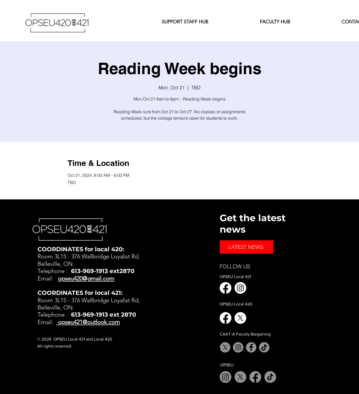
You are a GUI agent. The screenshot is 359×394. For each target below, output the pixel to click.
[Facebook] (225, 288)
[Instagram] (240, 288)
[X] (240, 318)
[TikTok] (264, 347)
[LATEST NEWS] (246, 247)
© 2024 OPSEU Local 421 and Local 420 (74, 339)
